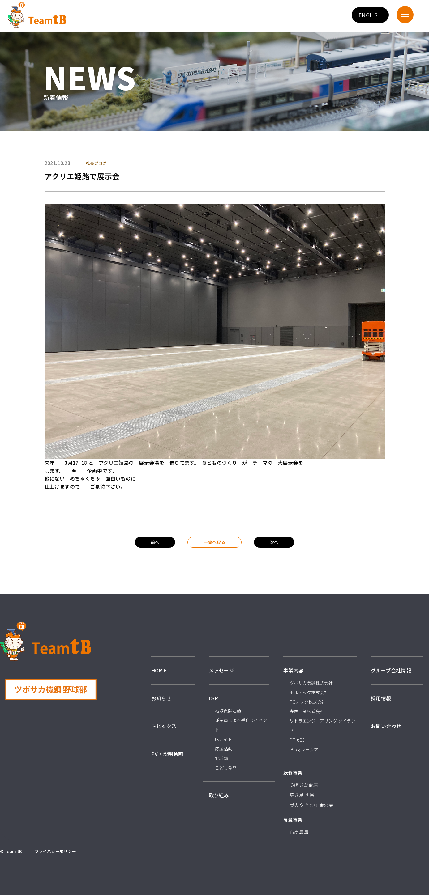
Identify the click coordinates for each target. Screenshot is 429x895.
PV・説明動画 (167, 753)
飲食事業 (292, 773)
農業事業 (292, 820)
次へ (274, 542)
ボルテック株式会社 (309, 692)
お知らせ (161, 698)
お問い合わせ (386, 726)
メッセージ (221, 670)
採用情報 (381, 698)
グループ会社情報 (391, 670)
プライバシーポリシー (55, 851)
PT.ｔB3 (297, 740)
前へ (155, 542)
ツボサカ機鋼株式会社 (311, 683)
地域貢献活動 (228, 710)
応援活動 (223, 748)
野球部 (221, 758)
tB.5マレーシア (304, 749)
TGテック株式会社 (308, 702)
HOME (159, 670)
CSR (213, 698)
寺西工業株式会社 (307, 711)
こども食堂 (226, 768)
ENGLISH (370, 15)
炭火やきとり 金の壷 (311, 805)
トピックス (164, 726)
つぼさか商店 (304, 784)
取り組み (219, 795)
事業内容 (293, 670)
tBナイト (223, 739)
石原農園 (299, 831)
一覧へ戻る (214, 542)
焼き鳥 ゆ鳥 (302, 794)
